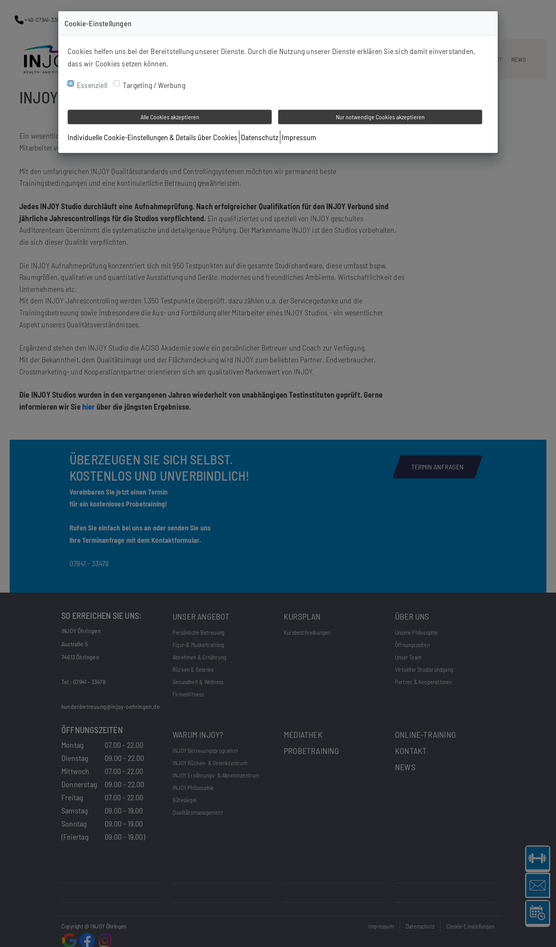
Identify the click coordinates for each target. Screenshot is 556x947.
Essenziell (92, 85)
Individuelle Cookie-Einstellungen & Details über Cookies (152, 137)
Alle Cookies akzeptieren (170, 116)
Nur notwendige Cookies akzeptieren (380, 116)
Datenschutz (259, 137)
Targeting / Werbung (154, 85)
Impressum (299, 137)
